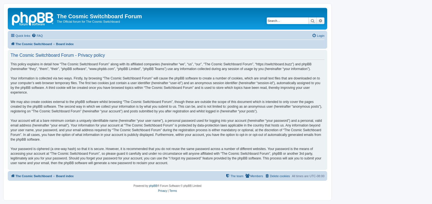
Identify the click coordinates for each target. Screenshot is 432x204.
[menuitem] (37, 35)
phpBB (153, 185)
